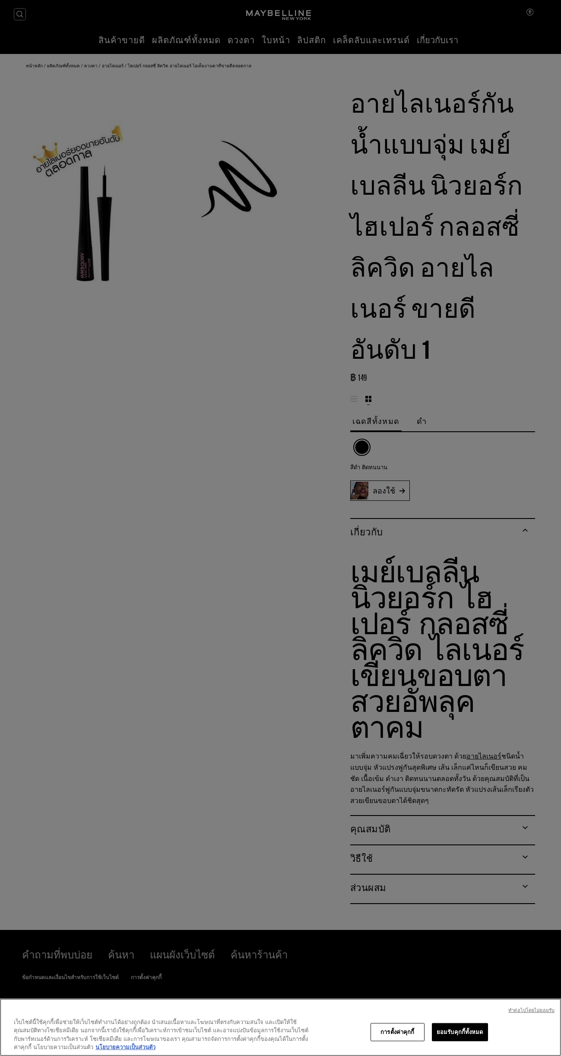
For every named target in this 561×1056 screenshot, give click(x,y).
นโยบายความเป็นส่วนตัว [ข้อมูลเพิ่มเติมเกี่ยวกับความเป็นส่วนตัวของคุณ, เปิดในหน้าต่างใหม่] (125, 1046)
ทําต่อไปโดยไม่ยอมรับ (531, 1010)
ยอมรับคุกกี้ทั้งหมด (460, 1031)
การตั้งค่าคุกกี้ (397, 1031)
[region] (280, 1027)
